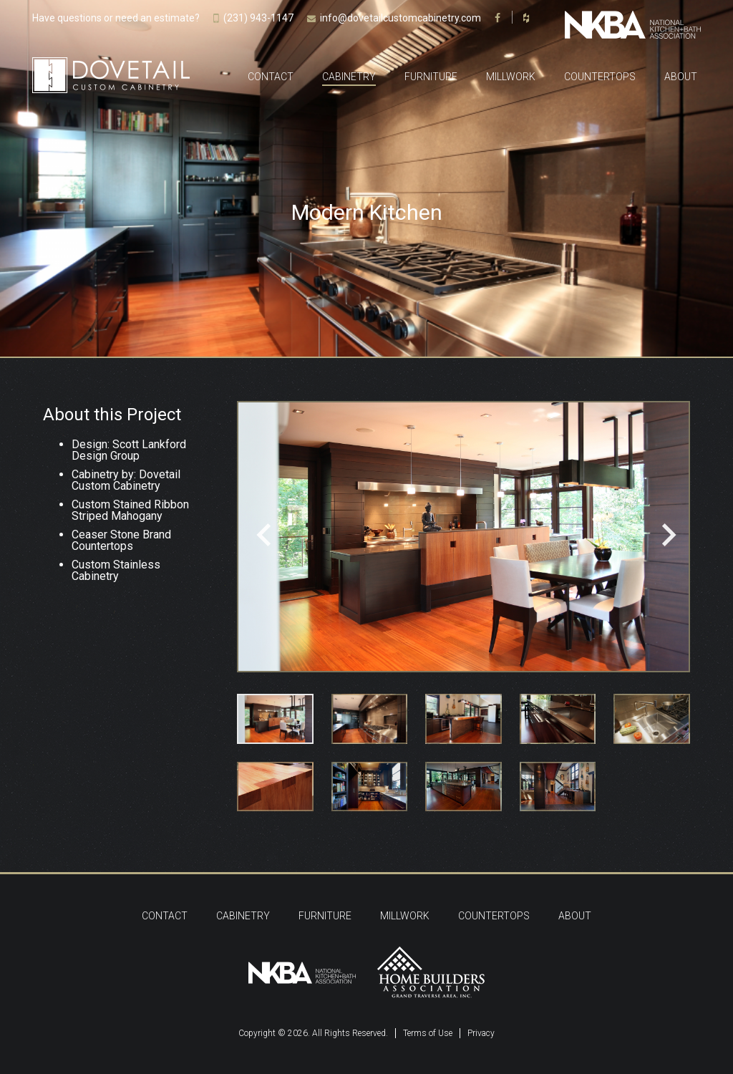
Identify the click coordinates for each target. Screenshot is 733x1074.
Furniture (430, 76)
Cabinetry (349, 76)
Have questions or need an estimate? (116, 18)
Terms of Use (427, 1033)
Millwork (510, 76)
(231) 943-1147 (258, 18)
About (680, 76)
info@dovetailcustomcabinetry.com (400, 18)
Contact (270, 76)
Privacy (481, 1033)
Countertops (600, 76)
